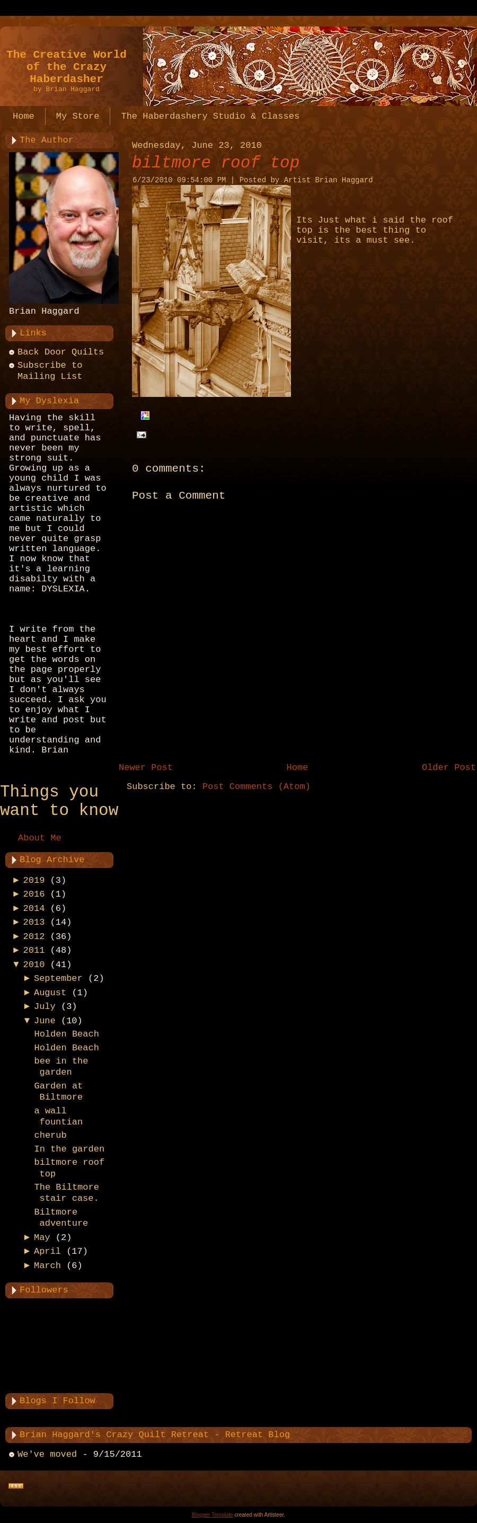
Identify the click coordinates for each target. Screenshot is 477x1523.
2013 (34, 922)
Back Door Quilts (60, 352)
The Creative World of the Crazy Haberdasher (66, 67)
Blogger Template (212, 1515)
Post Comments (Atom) (256, 787)
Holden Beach (66, 1034)
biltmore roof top (215, 163)
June (45, 1021)
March (47, 1266)
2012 (34, 937)
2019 (34, 880)
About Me (39, 838)
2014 (34, 909)
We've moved (47, 1454)
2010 (34, 965)
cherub (50, 1135)
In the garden (69, 1149)
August (50, 993)
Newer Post (146, 768)
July (45, 1007)
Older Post (449, 768)
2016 (34, 894)
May (42, 1238)
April (47, 1251)
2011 (34, 950)
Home (297, 768)
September (58, 978)
